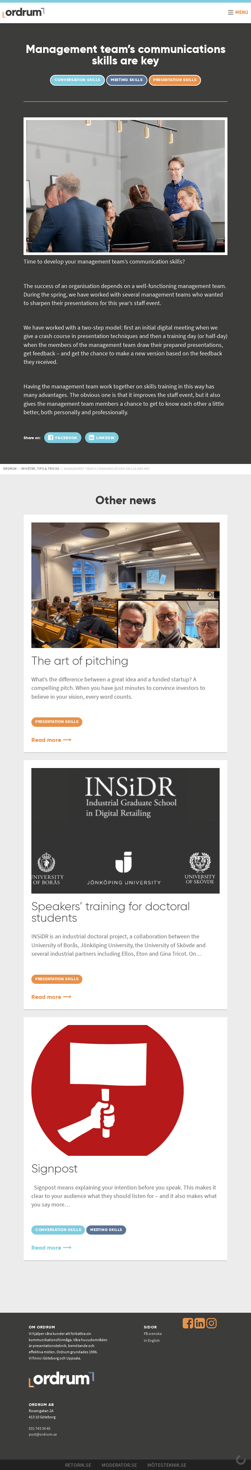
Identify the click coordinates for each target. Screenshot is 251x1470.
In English (152, 1340)
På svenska (153, 1333)
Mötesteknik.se (166, 1464)
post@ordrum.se (43, 1434)
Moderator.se (119, 1464)
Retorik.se (78, 1464)
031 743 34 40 (39, 1428)
